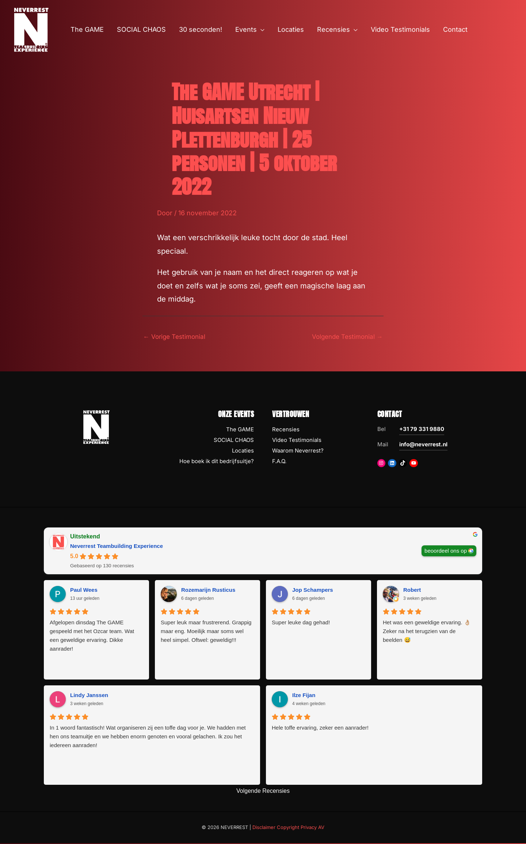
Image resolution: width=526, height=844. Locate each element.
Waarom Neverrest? (298, 451)
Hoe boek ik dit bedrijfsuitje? (216, 461)
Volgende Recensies (263, 791)
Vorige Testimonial (176, 337)
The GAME (240, 430)
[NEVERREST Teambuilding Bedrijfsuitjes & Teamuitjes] (31, 29)
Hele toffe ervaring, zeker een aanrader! (320, 728)
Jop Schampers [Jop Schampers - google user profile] (312, 591)
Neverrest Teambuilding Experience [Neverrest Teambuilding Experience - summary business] (116, 547)
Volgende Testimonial (345, 337)
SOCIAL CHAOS (234, 441)
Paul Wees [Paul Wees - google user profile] (84, 591)
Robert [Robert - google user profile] (412, 591)
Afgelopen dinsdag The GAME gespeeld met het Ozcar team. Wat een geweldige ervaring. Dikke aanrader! (92, 636)
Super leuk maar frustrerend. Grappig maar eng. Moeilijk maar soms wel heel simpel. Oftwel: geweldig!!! (206, 632)
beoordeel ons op (445, 551)
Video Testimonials (296, 441)
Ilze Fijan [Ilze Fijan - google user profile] (303, 696)
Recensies (286, 430)
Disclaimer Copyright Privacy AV (288, 828)
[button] (260, 29)
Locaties (243, 451)
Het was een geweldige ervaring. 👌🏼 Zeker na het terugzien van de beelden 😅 (427, 632)
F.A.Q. (279, 461)
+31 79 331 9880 (421, 430)
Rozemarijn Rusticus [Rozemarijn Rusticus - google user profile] (208, 591)
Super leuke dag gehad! (301, 623)
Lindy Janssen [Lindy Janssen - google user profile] (89, 696)
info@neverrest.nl (423, 445)
